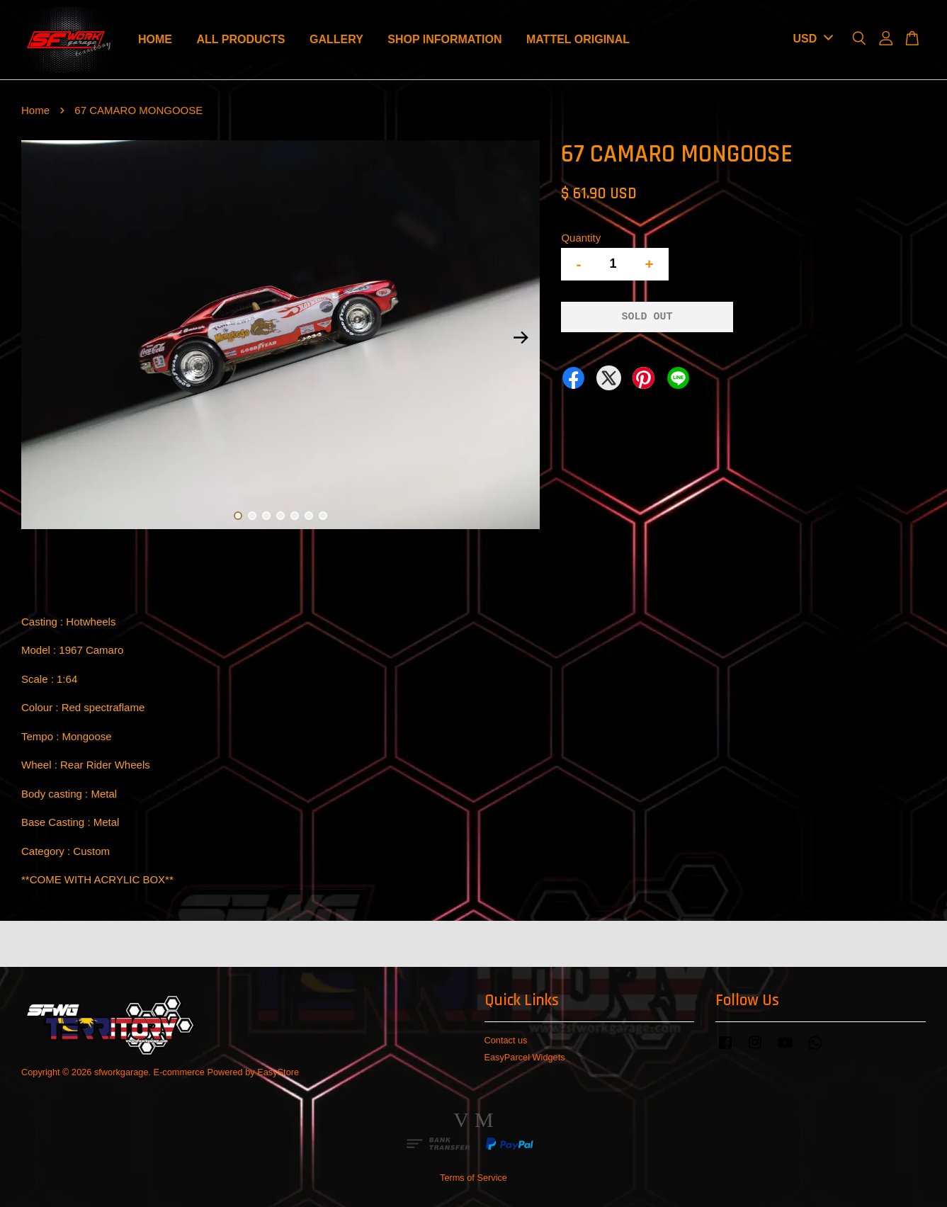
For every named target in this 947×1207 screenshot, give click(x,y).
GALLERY (336, 39)
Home (35, 110)
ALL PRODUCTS (240, 39)
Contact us (506, 1040)
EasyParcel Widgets (524, 1057)
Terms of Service (473, 1177)
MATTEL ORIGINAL (578, 39)
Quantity (581, 238)
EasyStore (278, 1072)
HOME (155, 39)
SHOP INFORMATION (444, 39)
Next (520, 337)
